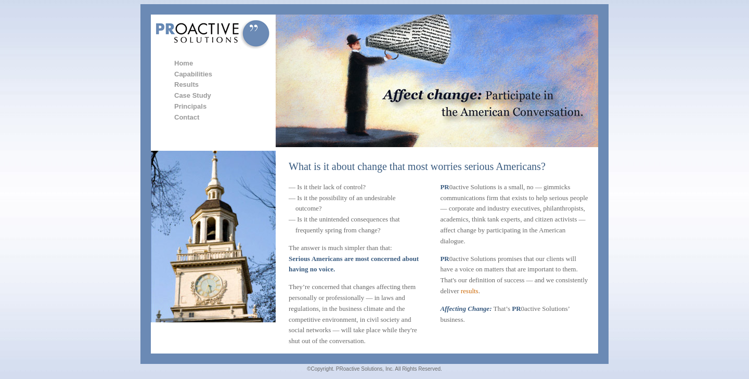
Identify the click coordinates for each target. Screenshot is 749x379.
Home (183, 63)
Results (186, 84)
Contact (186, 117)
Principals (190, 106)
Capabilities (193, 74)
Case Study (192, 95)
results (470, 291)
